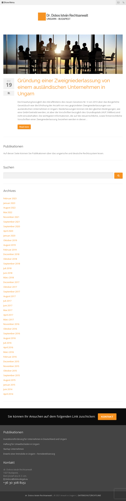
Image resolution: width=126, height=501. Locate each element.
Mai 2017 (7, 310)
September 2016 (11, 333)
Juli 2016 (7, 342)
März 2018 (8, 277)
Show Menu (8, 2)
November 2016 (11, 324)
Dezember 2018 (11, 254)
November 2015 (11, 366)
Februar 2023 (10, 198)
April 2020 (8, 230)
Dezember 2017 (11, 282)
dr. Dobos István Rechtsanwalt (38, 495)
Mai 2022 (7, 212)
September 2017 (11, 291)
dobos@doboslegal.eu (15, 479)
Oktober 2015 (10, 370)
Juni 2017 (7, 305)
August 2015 (9, 380)
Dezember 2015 (11, 361)
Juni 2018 (7, 272)
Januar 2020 (9, 235)
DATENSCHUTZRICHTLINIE (89, 495)
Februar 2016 (10, 356)
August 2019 (9, 244)
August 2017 (9, 296)
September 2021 (11, 221)
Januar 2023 (9, 203)
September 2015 (11, 375)
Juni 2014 (7, 389)
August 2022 (9, 207)
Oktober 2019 (10, 240)
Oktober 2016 (10, 328)
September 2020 (11, 226)
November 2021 (11, 216)
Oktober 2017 (10, 286)
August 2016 (9, 338)
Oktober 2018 (10, 258)
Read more (24, 127)
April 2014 (8, 393)
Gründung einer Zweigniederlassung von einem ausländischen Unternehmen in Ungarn (64, 87)
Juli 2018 (7, 268)
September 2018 (11, 263)
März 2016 (8, 352)
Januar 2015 (9, 384)
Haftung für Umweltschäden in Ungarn (21, 444)
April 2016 (8, 347)
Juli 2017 (7, 300)
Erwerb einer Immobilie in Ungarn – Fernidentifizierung (29, 453)
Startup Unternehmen (13, 449)
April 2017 (8, 314)
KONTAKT (107, 416)
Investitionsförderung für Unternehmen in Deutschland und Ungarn (35, 439)
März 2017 (8, 319)
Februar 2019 (10, 249)
